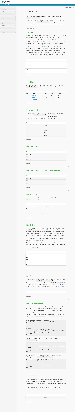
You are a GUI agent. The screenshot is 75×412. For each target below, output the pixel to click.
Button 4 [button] (45, 132)
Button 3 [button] (45, 130)
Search (72, 1)
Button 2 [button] (45, 127)
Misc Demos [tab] (9, 32)
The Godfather (34, 99)
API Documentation (69, 7)
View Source (28, 74)
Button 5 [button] (45, 135)
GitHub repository (70, 410)
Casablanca (34, 97)
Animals (33, 154)
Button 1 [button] (45, 125)
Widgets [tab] (9, 30)
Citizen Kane (34, 95)
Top (69, 77)
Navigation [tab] (9, 20)
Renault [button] (45, 397)
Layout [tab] (9, 18)
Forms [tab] (9, 13)
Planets (33, 159)
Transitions (9, 27)
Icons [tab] (9, 16)
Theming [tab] (9, 25)
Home (9, 6)
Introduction (9, 9)
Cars (32, 156)
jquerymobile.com (61, 410)
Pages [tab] (9, 23)
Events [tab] (9, 11)
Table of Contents (29, 28)
